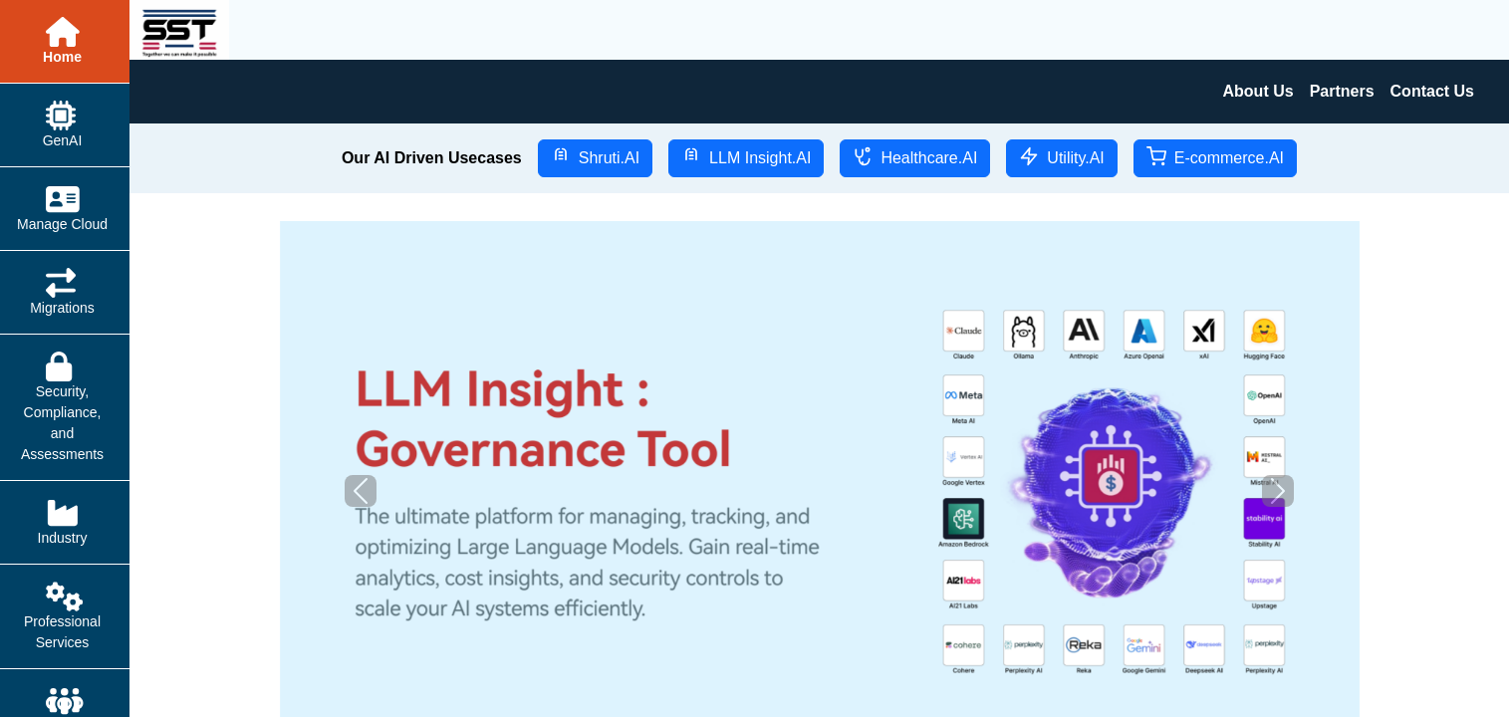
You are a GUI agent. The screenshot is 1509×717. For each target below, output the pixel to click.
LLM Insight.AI (746, 156)
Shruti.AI (595, 156)
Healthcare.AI (915, 156)
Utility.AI (1061, 156)
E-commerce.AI (1215, 156)
